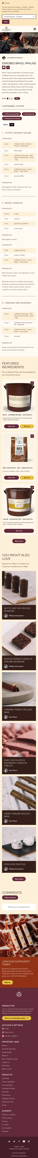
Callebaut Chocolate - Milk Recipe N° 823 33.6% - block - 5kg (23, 157)
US (12, 125)
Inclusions (5, 1092)
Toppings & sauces (8, 1098)
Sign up (7, 982)
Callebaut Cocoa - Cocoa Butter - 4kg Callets (23, 170)
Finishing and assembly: (12, 118)
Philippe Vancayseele (16, 616)
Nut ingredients (7, 1085)
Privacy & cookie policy (19, 1156)
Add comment (10, 898)
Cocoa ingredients (8, 1082)
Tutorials (5, 1131)
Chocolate (5, 1078)
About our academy (9, 1115)
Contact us (6, 1062)
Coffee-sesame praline (12, 114)
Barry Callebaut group (10, 1059)
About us (5, 1055)
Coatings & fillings (8, 1088)
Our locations (6, 1128)
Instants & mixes (7, 1102)
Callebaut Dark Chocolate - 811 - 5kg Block (23, 324)
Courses (5, 1121)
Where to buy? (7, 1069)
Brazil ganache (29, 114)
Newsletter (6, 1066)
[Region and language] (19, 17)
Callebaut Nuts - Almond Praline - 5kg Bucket (22, 145)
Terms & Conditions (19, 1153)
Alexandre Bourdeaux (15, 58)
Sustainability (7, 1052)
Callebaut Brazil (20, 250)
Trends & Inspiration (9, 1049)
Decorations (6, 1095)
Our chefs (5, 1125)
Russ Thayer (13, 717)
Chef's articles (7, 1118)
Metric (5, 125)
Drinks (4, 1105)
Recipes (4, 1045)
